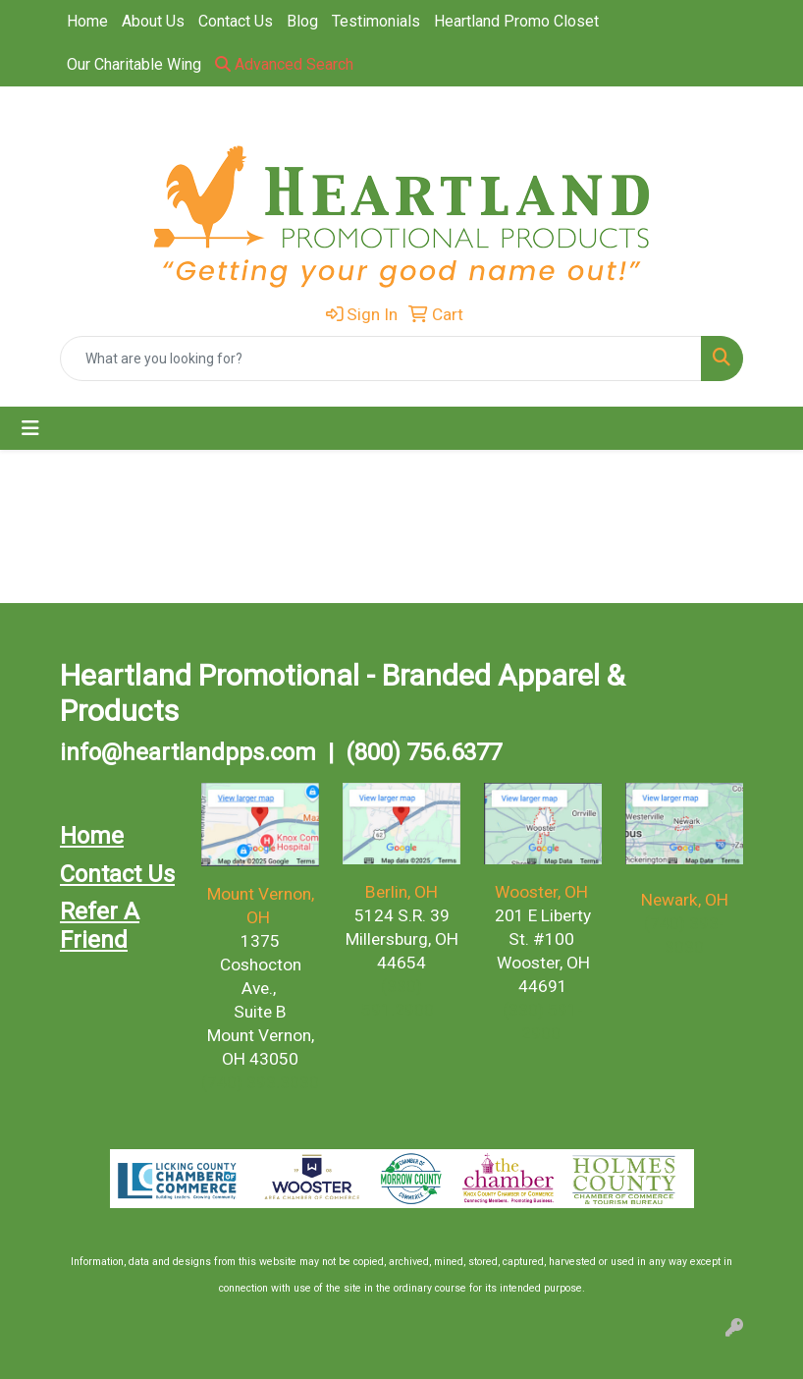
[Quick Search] (381, 358)
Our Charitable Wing (134, 64)
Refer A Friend (99, 926)
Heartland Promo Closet (516, 21)
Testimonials (376, 21)
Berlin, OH (401, 892)
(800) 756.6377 (424, 752)
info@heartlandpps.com (188, 752)
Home (87, 21)
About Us (153, 21)
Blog (302, 21)
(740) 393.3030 (260, 1082)
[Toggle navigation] (30, 428)
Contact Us (235, 21)
